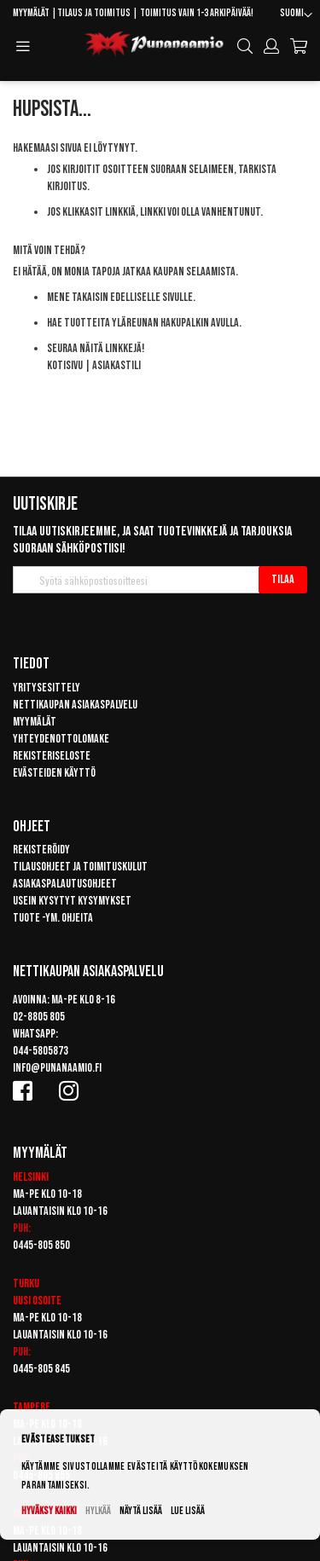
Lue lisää (188, 1511)
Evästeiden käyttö (54, 773)
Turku (26, 1283)
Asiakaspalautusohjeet (65, 883)
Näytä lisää (140, 1511)
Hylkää (98, 1511)
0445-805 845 (41, 1369)
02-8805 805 (39, 1016)
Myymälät (31, 13)
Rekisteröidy (41, 849)
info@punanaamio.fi (57, 1068)
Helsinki (31, 1177)
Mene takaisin (77, 297)
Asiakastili (116, 365)
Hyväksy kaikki (49, 1511)
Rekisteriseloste (51, 756)
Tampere (31, 1407)
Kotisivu (65, 365)
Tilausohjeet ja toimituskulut (80, 866)
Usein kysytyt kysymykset (72, 900)
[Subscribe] (283, 579)
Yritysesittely (46, 687)
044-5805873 (40, 1051)
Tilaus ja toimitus (94, 13)
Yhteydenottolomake (61, 738)
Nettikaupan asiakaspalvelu (75, 704)
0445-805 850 (41, 1245)
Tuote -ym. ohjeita (53, 918)
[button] (296, 15)
